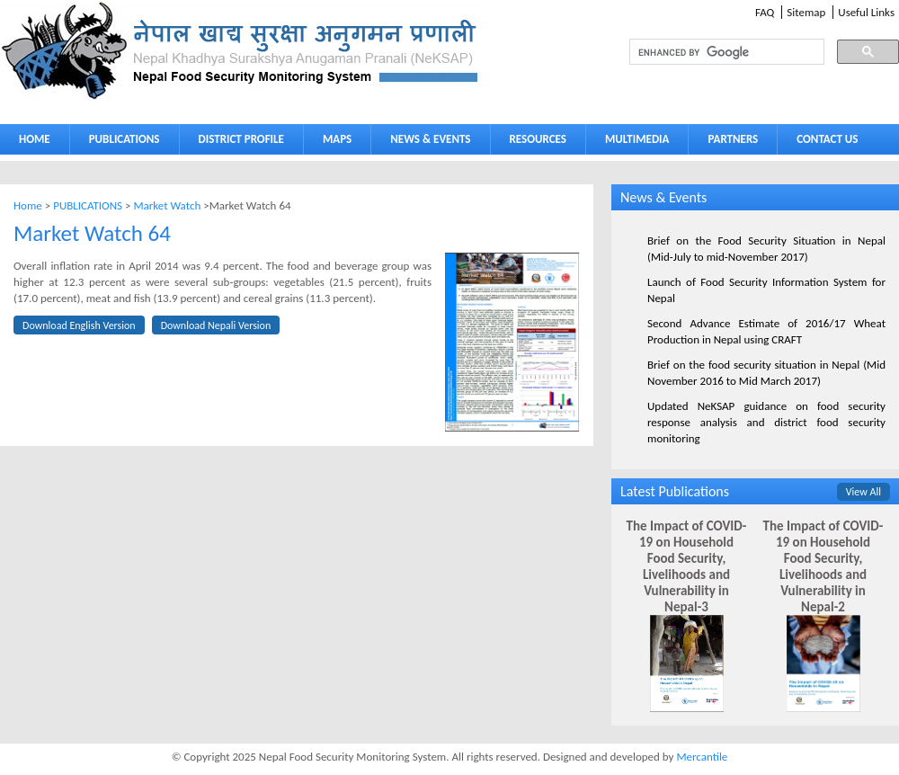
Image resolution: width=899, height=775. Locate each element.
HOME (34, 139)
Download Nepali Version (216, 325)
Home (27, 205)
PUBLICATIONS (120, 142)
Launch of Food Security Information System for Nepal (766, 290)
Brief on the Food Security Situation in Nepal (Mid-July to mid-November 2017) (766, 248)
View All (863, 491)
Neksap (241, 51)
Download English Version (79, 325)
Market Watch (166, 205)
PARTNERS (733, 139)
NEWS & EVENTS (430, 139)
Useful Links (866, 12)
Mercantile (701, 756)
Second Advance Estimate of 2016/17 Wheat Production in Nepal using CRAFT (766, 331)
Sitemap (806, 12)
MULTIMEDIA (633, 142)
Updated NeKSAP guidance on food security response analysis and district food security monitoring (766, 422)
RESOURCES (534, 142)
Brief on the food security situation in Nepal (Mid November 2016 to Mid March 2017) (766, 373)
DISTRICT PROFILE (237, 142)
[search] (710, 52)
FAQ (764, 12)
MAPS (333, 142)
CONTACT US (827, 139)
